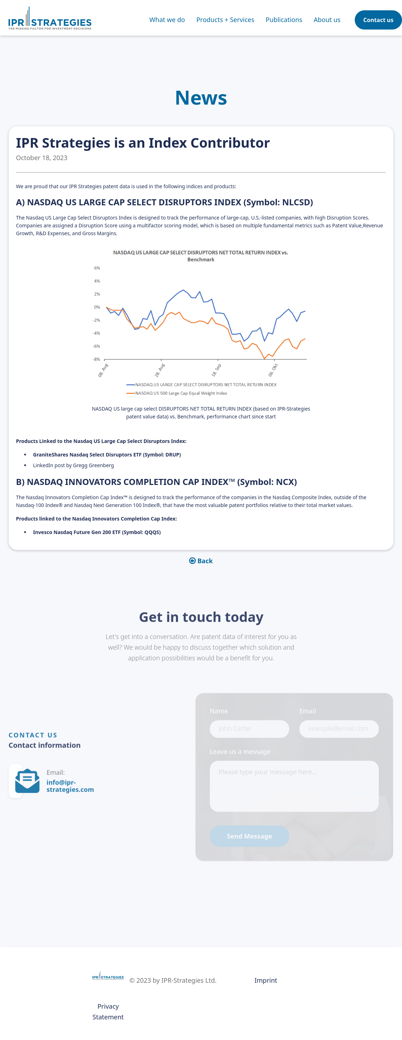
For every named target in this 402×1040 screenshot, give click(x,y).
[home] (50, 18)
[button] (225, 19)
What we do (167, 19)
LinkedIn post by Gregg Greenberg (73, 465)
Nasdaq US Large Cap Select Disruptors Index (79, 217)
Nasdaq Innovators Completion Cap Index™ (77, 497)
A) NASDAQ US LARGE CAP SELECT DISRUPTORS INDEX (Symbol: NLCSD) (164, 202)
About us (327, 19)
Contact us (378, 20)
